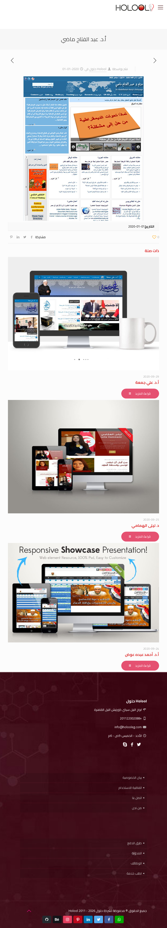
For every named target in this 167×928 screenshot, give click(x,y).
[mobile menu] (160, 7)
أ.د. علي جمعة (147, 382)
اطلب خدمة (134, 873)
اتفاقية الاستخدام (130, 788)
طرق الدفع (134, 843)
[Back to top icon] (29, 911)
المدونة (137, 853)
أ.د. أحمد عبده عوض (142, 654)
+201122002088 (133, 718)
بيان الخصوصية (132, 777)
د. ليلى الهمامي (145, 525)
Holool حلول (97, 69)
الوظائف (136, 863)
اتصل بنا (137, 798)
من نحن (137, 808)
